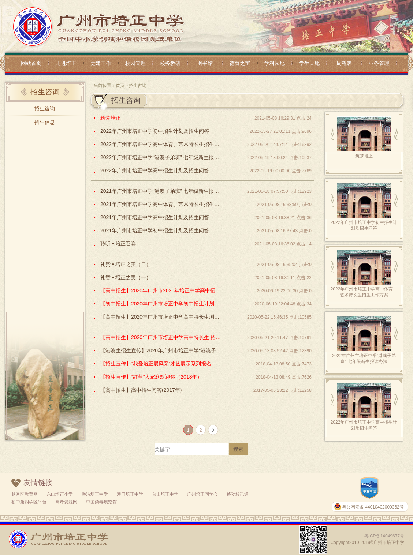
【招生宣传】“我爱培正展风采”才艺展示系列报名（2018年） (161, 364)
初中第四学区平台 (28, 502)
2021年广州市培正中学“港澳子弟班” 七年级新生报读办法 (161, 191)
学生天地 (309, 63)
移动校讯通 (238, 494)
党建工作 (100, 63)
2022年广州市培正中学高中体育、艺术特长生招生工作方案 (161, 144)
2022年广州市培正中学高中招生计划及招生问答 (154, 170)
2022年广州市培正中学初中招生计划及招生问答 (154, 131)
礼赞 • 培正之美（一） (125, 277)
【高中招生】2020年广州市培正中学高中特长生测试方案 (161, 317)
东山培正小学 (59, 494)
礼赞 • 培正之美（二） (125, 264)
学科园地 (274, 63)
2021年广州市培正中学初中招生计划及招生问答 (154, 230)
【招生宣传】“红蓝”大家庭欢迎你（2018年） (151, 377)
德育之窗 (240, 63)
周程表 (344, 63)
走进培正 (66, 63)
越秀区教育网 (24, 494)
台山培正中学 (165, 494)
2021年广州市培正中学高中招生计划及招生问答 (154, 217)
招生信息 (44, 122)
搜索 (238, 449)
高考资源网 (66, 502)
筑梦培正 (110, 118)
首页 (120, 85)
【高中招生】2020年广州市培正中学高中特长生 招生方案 (161, 337)
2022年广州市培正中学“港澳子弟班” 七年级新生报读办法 (161, 157)
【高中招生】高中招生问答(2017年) (141, 390)
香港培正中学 (95, 494)
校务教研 (170, 63)
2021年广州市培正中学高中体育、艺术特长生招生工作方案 (161, 204)
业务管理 (379, 63)
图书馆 (205, 63)
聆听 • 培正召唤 (118, 244)
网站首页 (31, 63)
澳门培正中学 (130, 494)
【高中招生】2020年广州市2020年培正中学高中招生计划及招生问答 (161, 290)
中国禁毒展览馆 (101, 502)
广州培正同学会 (202, 494)
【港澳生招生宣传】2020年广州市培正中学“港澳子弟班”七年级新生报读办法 (161, 350)
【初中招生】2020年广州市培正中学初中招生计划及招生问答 (161, 304)
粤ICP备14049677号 (384, 536)
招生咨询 (44, 109)
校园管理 (135, 63)
